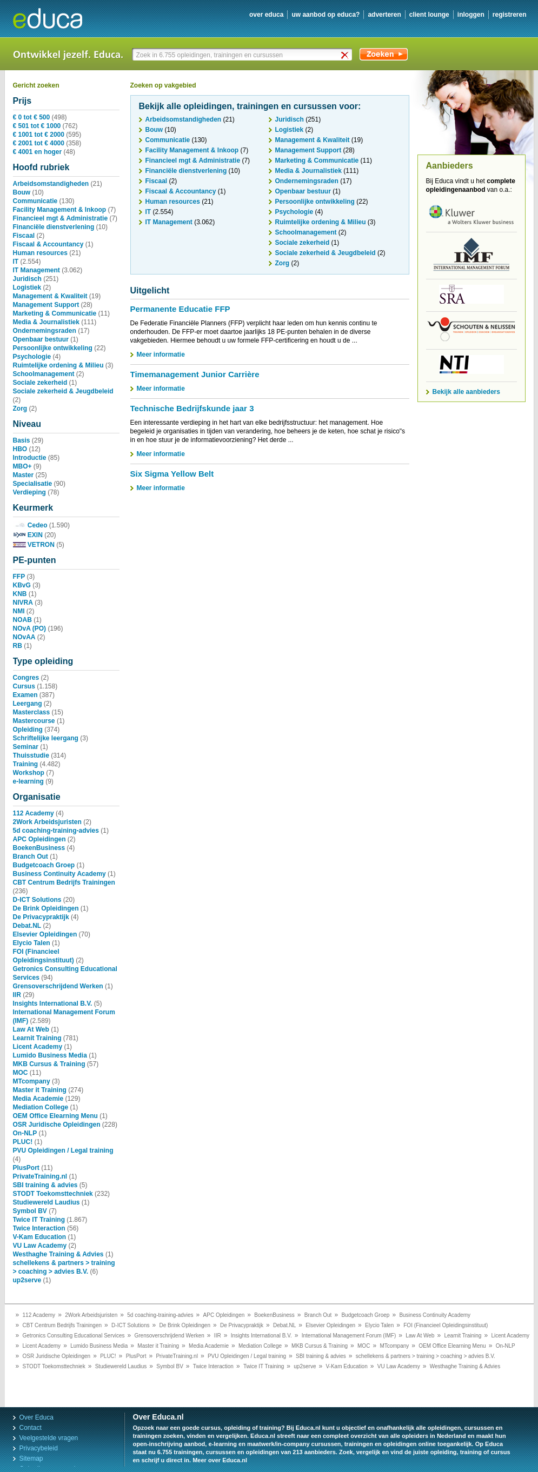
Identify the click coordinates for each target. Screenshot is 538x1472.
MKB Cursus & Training (49, 1064)
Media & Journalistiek (46, 322)
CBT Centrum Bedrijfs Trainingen (64, 882)
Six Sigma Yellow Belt (172, 473)
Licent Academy (38, 1047)
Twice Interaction (39, 1228)
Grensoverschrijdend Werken (58, 986)
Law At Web (31, 1029)
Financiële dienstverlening (54, 227)
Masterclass (31, 712)
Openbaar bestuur (41, 339)
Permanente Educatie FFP (180, 308)
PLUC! (23, 1142)
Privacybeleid (38, 1448)
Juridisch (27, 279)
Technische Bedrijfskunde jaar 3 (192, 408)
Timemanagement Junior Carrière (195, 374)
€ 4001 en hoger (37, 152)
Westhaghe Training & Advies (58, 1254)
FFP (19, 576)
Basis (21, 440)
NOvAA (24, 637)
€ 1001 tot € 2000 (38, 134)
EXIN (28, 535)
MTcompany (31, 1081)
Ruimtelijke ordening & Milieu (58, 365)
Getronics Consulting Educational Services (74, 1336)
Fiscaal (24, 235)
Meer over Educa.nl (219, 1460)
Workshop (28, 773)
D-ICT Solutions (37, 900)
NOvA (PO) (30, 628)
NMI (19, 611)
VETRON (34, 544)
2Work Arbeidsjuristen (47, 822)
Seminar (25, 747)
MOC (20, 1072)
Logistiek (27, 287)
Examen (25, 695)
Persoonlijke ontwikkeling (52, 348)
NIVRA (23, 602)
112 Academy (33, 813)
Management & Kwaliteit (50, 296)
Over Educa (36, 1417)
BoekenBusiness (39, 848)
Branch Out (30, 856)
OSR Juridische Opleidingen (57, 1124)
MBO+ (22, 466)
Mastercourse (34, 721)
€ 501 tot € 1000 (37, 126)
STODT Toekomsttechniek (53, 1193)
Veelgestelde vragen (48, 1438)
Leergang (27, 703)
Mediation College (41, 1107)
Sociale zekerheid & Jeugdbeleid (63, 391)
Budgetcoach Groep (44, 865)
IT (16, 261)
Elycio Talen (31, 943)
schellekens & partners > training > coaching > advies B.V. (425, 1356)
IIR (17, 995)
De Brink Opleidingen (46, 908)
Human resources (40, 253)
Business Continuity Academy (59, 874)
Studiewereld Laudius (46, 1202)
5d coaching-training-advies (56, 830)
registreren (510, 14)
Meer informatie (161, 354)
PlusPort (26, 1168)
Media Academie (38, 1098)
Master (23, 475)
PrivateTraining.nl (40, 1176)
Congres (26, 677)
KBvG (22, 585)
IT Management (36, 270)
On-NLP (25, 1133)
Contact (30, 1427)
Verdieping (29, 492)
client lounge (429, 14)
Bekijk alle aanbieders (466, 392)
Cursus (24, 686)
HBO (20, 449)
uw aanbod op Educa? (325, 14)
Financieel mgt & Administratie (60, 218)
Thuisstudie (31, 755)
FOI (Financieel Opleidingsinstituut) (445, 1325)
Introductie (30, 457)
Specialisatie (32, 483)
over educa (266, 14)
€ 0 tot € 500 (31, 117)
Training (25, 764)
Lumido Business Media (50, 1055)
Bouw (22, 192)
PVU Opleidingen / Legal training (63, 1150)
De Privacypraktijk (41, 917)
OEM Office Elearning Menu (55, 1116)
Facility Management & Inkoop (60, 209)
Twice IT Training (39, 1219)
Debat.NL (27, 925)
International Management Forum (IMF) (349, 1336)
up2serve (27, 1280)
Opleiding (28, 729)
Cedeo (30, 525)
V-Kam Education (40, 1237)
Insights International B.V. (52, 1003)
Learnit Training (37, 1038)
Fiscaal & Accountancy (48, 244)
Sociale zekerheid (40, 382)
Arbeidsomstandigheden (51, 184)
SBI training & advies (45, 1185)
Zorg (20, 408)
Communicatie (35, 201)
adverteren (384, 14)
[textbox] (243, 55)
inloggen (470, 14)
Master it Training (40, 1090)
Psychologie (32, 356)
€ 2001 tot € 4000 (38, 143)
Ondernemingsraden (44, 330)
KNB (20, 594)
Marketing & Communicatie (55, 313)
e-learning (28, 781)
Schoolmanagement (44, 374)
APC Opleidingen (39, 839)
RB (17, 646)
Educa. (55, 18)
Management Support (46, 305)
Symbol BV (30, 1211)
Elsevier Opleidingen (45, 934)
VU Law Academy (40, 1245)
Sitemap (31, 1458)
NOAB (22, 620)
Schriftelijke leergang (45, 738)
